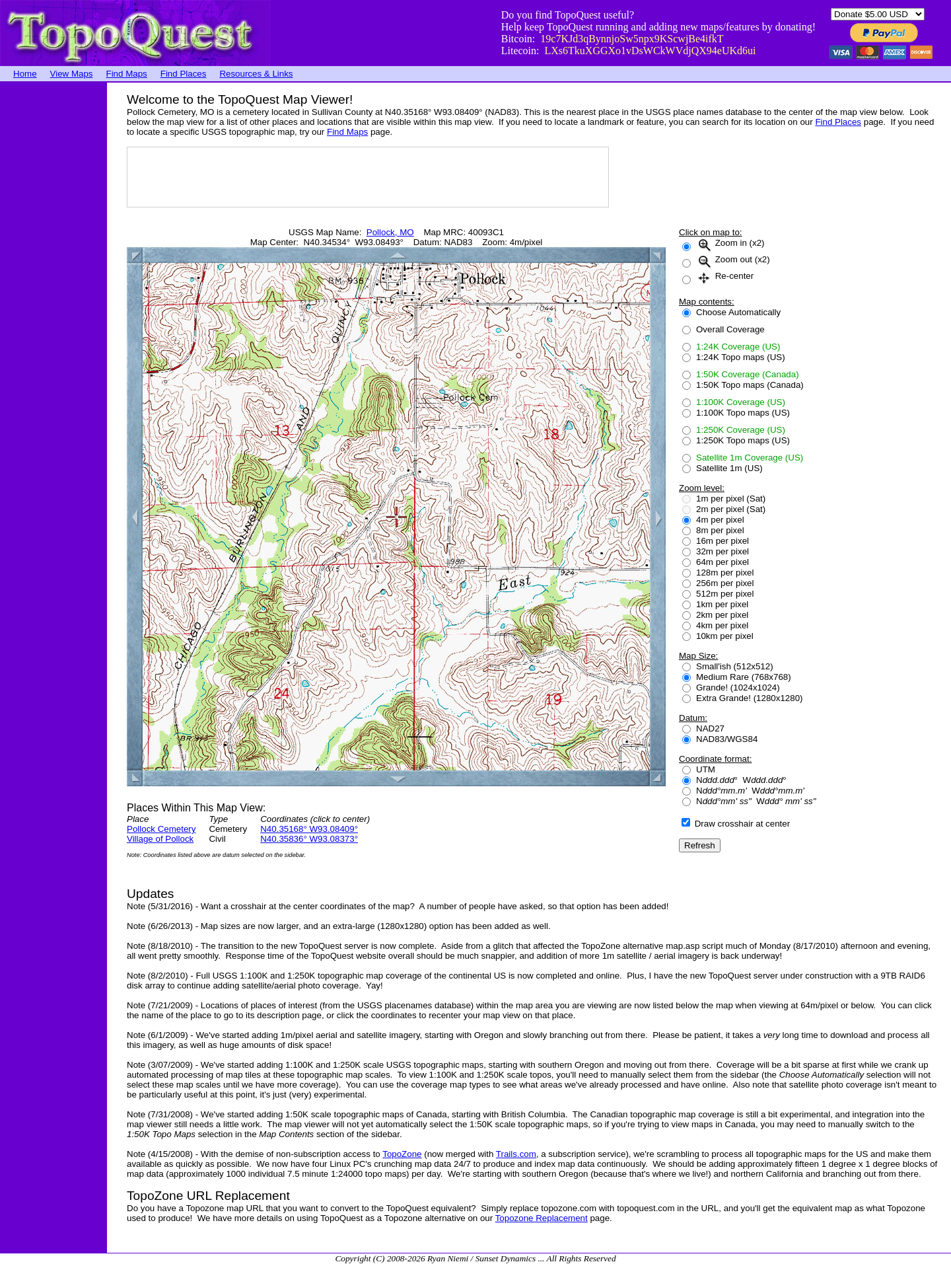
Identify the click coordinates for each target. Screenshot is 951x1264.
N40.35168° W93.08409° (309, 829)
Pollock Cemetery (161, 829)
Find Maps (126, 74)
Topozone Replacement (541, 1218)
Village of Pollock (160, 839)
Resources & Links (256, 74)
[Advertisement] (53, 281)
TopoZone (401, 1154)
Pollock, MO (390, 232)
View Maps (71, 74)
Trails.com (516, 1154)
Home (25, 74)
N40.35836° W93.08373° (309, 839)
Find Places (183, 74)
